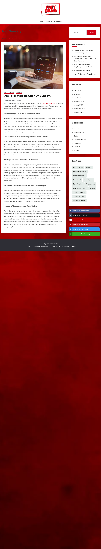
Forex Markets (9, 92)
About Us (48, 22)
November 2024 (79, 108)
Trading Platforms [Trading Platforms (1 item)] (79, 192)
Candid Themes (69, 246)
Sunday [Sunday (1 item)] (92, 188)
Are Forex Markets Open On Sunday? (27, 96)
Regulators (77, 143)
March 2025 (78, 98)
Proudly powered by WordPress (37, 246)
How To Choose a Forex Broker (85, 74)
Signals (76, 150)
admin (21, 100)
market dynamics (49, 103)
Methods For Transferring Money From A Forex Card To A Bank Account (85, 58)
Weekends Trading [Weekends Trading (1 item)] (79, 200)
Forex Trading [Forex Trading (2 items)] (77, 184)
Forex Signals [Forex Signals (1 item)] (88, 180)
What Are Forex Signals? (82, 70)
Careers (76, 129)
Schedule (19, 92)
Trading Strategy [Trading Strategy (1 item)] (78, 196)
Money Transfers (80, 139)
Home (41, 22)
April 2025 (77, 94)
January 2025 (78, 105)
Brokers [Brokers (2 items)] (88, 167)
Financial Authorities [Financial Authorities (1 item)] (79, 171)
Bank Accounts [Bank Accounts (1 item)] (78, 167)
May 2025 (77, 91)
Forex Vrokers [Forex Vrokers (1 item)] (90, 184)
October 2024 (79, 112)
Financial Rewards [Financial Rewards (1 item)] (79, 176)
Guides (76, 136)
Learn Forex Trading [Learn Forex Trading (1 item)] (79, 188)
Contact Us (58, 22)
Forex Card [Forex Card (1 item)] (77, 180)
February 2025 (79, 101)
